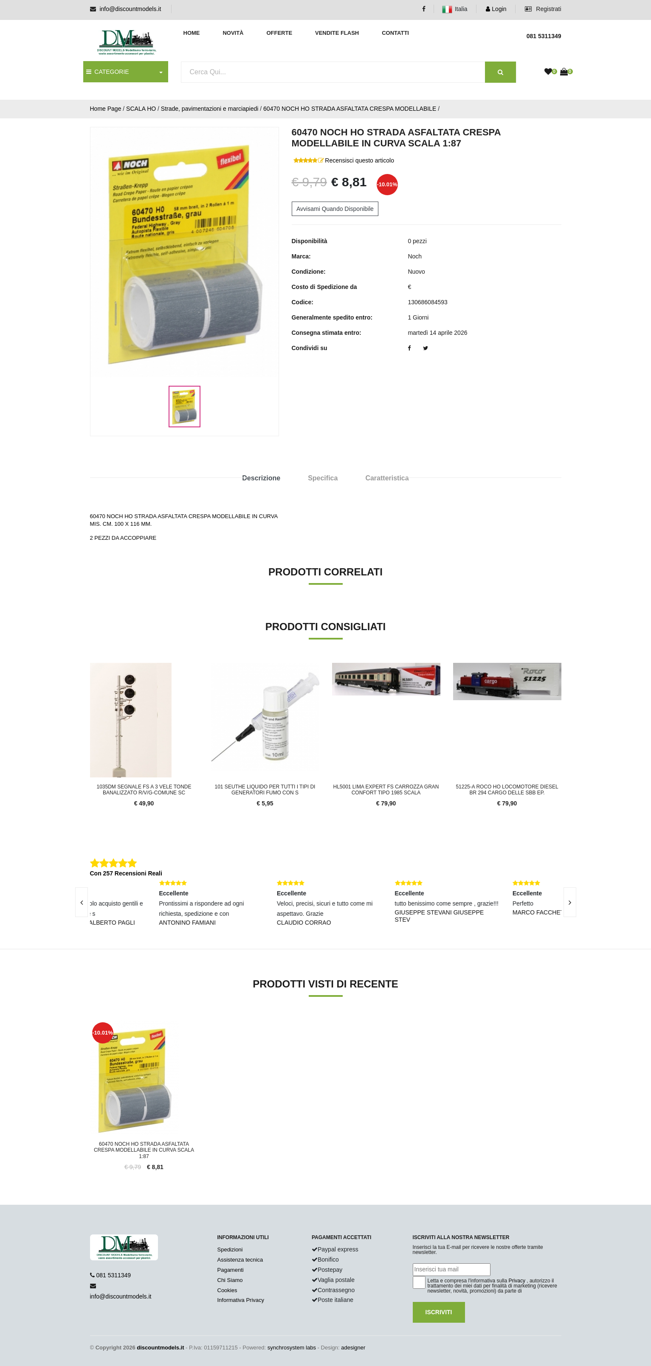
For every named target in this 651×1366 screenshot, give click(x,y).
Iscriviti (439, 1312)
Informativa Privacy (241, 1300)
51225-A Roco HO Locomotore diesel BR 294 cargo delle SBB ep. (507, 790)
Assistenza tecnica (240, 1260)
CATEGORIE (107, 71)
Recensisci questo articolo (359, 160)
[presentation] (81, 902)
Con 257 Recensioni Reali (126, 873)
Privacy (517, 1281)
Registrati (543, 9)
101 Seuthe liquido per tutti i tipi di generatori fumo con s (265, 790)
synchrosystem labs (292, 1347)
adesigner (353, 1347)
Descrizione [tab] (261, 478)
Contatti (395, 33)
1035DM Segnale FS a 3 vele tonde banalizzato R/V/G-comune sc (144, 790)
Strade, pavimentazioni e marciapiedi (210, 108)
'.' (92, 1024)
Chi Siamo (230, 1280)
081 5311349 (113, 1275)
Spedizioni (230, 1249)
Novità (233, 33)
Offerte (279, 33)
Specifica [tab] (323, 478)
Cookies (227, 1290)
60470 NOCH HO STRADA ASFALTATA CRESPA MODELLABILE (349, 108)
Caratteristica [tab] (387, 478)
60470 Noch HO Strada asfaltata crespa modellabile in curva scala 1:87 (144, 1150)
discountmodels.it (160, 1347)
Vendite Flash (337, 33)
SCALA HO (141, 108)
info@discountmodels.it (130, 9)
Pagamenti (230, 1270)
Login (496, 9)
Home (191, 33)
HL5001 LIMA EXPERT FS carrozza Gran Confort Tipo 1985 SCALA (386, 790)
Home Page (105, 108)
